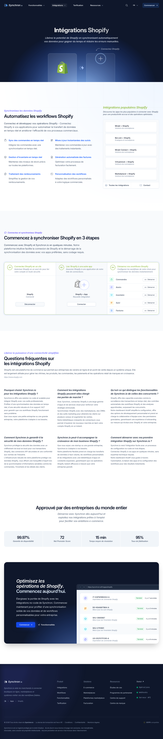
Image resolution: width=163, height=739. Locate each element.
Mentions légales (93, 722)
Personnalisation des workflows (70, 174)
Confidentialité (80, 722)
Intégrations (59, 5)
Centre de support (117, 698)
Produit (60, 681)
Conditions (68, 722)
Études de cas (116, 687)
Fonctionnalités (37, 5)
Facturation (88, 703)
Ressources (97, 5)
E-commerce (89, 687)
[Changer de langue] (136, 5)
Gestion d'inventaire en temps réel (25, 157)
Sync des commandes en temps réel (26, 140)
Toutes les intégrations (117, 185)
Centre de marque (117, 703)
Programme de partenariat (121, 693)
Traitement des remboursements (24, 174)
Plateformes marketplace (94, 698)
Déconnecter (30, 304)
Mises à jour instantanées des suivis (73, 140)
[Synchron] (13, 5)
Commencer (151, 5)
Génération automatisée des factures (73, 157)
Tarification (78, 5)
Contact (145, 185)
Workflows (61, 693)
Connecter (81, 304)
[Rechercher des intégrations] (126, 5)
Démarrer (150, 280)
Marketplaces (89, 693)
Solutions (87, 681)
